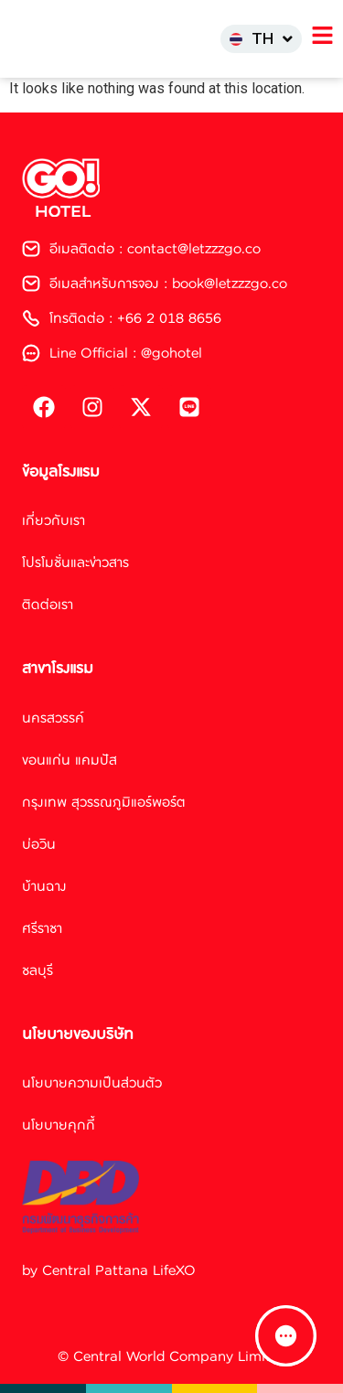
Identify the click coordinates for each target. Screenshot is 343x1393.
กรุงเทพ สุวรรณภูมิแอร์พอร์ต (104, 801)
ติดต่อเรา (47, 604)
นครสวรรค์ (53, 717)
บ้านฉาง (44, 885)
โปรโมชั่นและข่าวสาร (75, 562)
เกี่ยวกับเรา (53, 520)
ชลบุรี (37, 970)
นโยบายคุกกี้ (58, 1124)
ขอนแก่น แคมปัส (69, 759)
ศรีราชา (42, 928)
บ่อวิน (39, 843)
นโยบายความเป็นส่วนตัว (92, 1082)
